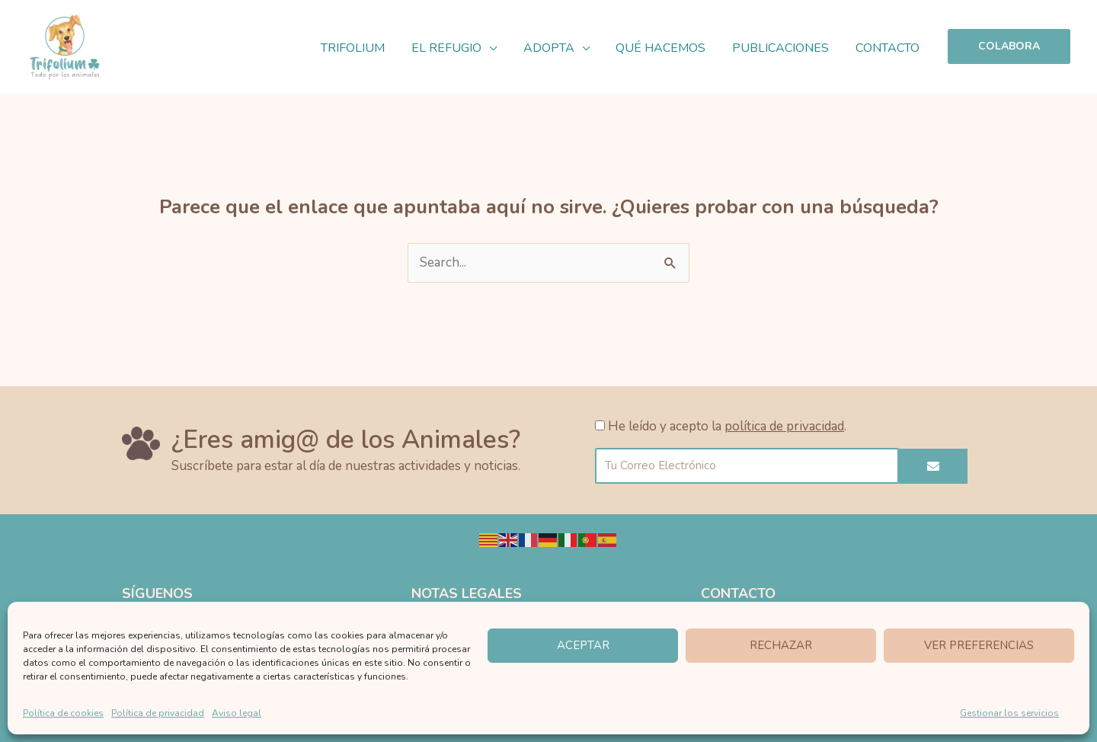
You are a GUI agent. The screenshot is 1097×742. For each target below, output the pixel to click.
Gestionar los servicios (1009, 713)
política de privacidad (784, 426)
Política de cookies (63, 713)
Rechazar (781, 645)
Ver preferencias (979, 645)
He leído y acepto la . (727, 426)
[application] (498, 48)
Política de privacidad (157, 713)
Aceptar (583, 645)
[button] (1009, 46)
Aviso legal (236, 713)
